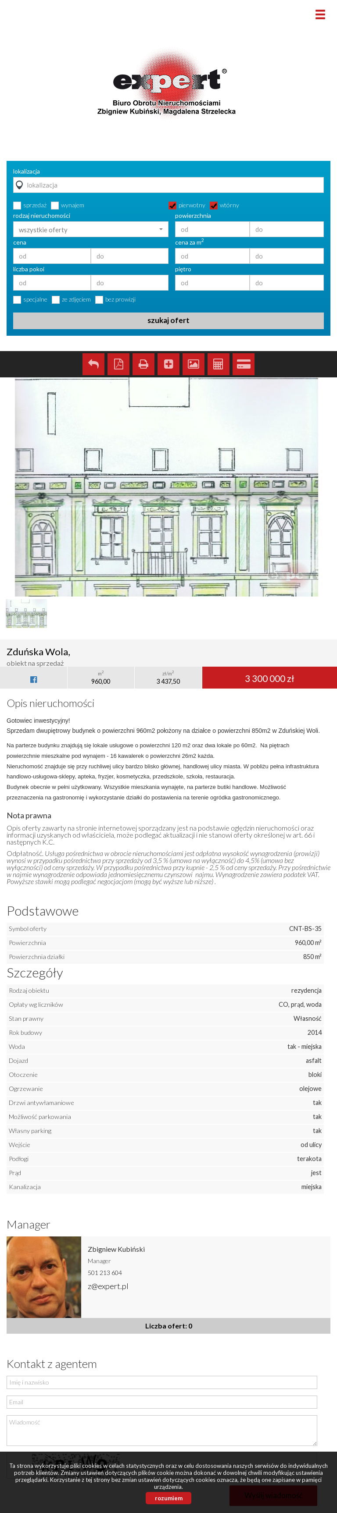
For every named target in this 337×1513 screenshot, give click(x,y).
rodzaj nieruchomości (41, 215)
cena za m (189, 242)
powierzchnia (193, 215)
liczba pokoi (28, 269)
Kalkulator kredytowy (244, 364)
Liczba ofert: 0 (168, 1325)
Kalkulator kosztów (218, 364)
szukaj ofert (168, 320)
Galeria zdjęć (193, 364)
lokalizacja (26, 171)
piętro (183, 269)
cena (19, 242)
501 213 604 (105, 1272)
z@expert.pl (108, 1286)
